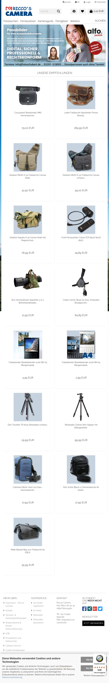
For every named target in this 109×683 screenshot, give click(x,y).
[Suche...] (58, 11)
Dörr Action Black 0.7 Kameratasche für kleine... (81, 488)
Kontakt (9, 610)
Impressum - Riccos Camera (15, 604)
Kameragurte (45, 21)
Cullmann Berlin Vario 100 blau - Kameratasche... (28, 488)
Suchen (100, 20)
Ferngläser (61, 21)
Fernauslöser (28, 21)
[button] (77, 2)
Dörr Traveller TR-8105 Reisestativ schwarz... (28, 425)
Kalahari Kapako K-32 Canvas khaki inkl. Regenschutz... (28, 238)
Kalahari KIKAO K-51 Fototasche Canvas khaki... (28, 176)
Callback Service (13, 646)
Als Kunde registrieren (38, 604)
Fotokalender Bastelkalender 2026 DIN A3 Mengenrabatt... (28, 363)
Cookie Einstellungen (15, 650)
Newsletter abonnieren (38, 621)
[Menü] (104, 655)
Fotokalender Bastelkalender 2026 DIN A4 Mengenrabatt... (81, 363)
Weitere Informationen (93, 675)
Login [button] (87, 2)
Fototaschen (10, 21)
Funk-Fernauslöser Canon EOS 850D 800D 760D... (81, 238)
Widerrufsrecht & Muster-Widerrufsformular (14, 626)
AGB (8, 633)
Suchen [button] (67, 2)
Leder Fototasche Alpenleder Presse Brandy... (81, 114)
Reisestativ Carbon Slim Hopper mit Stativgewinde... (81, 426)
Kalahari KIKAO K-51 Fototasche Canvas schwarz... (81, 176)
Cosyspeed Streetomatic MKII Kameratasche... (27, 114)
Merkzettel (100, 2)
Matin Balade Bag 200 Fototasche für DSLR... (28, 551)
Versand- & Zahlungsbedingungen (16, 616)
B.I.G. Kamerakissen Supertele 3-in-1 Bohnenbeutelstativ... (28, 301)
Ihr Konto (37, 610)
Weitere (75, 21)
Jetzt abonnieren (93, 623)
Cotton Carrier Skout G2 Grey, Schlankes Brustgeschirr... (81, 301)
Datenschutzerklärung (12, 677)
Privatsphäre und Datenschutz (13, 639)
